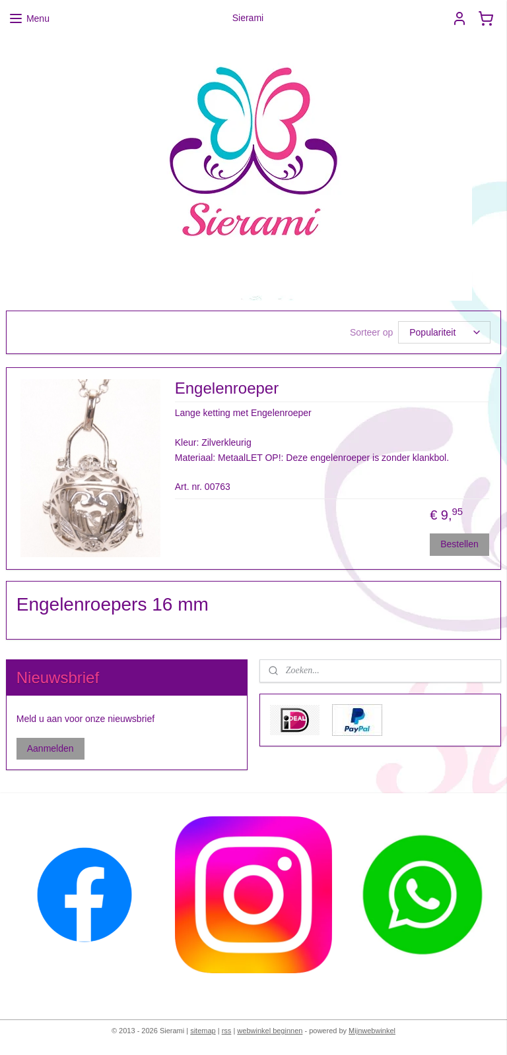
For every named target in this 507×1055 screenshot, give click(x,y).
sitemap (203, 1031)
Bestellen (459, 544)
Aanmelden (50, 748)
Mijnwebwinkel (372, 1031)
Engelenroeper (227, 388)
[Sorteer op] (444, 332)
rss (227, 1031)
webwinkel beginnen (269, 1031)
